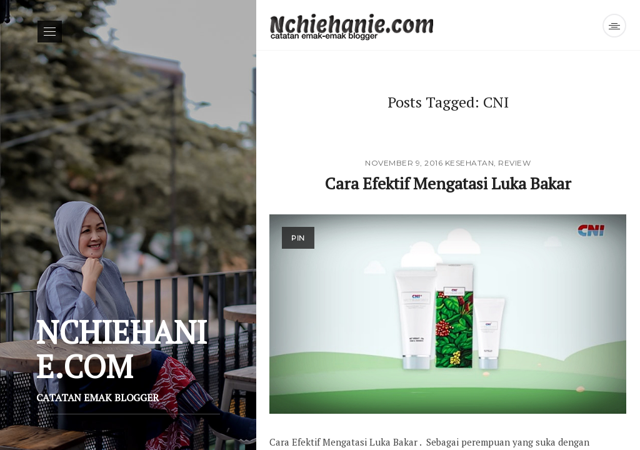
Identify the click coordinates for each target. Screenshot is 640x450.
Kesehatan (469, 163)
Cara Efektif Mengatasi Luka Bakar (448, 183)
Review (514, 163)
